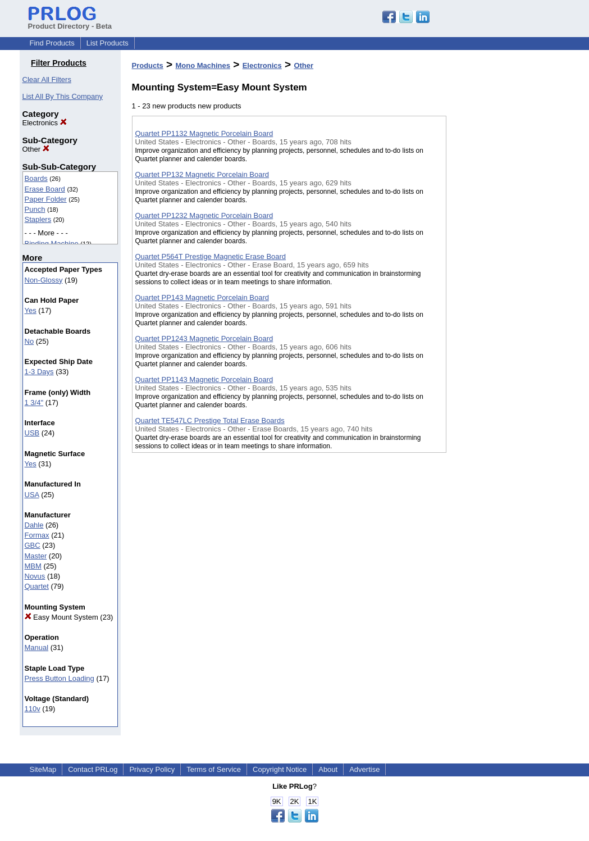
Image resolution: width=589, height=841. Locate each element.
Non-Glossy (44, 280)
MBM (33, 566)
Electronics (44, 123)
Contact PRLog (92, 769)
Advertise (364, 769)
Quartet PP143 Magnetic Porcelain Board (202, 297)
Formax (37, 535)
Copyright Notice (280, 769)
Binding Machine (52, 243)
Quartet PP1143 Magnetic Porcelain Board (204, 379)
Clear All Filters (46, 79)
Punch (35, 209)
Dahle (34, 525)
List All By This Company (62, 96)
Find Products (52, 43)
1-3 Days (39, 371)
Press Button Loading (59, 678)
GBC (32, 545)
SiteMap (43, 769)
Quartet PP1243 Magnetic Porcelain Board (204, 338)
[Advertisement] (502, 291)
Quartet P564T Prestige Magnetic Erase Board (210, 256)
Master (36, 556)
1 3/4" (34, 402)
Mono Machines (203, 65)
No (29, 341)
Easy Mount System (61, 617)
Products (147, 65)
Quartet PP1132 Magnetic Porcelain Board (204, 133)
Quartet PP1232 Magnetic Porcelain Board (204, 215)
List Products (107, 43)
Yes (30, 310)
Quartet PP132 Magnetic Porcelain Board (202, 174)
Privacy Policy (152, 769)
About (327, 769)
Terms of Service (213, 769)
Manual (37, 647)
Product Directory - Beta (70, 21)
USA (32, 494)
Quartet (37, 586)
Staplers (38, 219)
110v (32, 708)
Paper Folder (46, 199)
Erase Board (45, 189)
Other (35, 149)
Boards (36, 178)
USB (32, 433)
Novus (35, 576)
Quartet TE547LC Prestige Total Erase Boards (210, 420)
